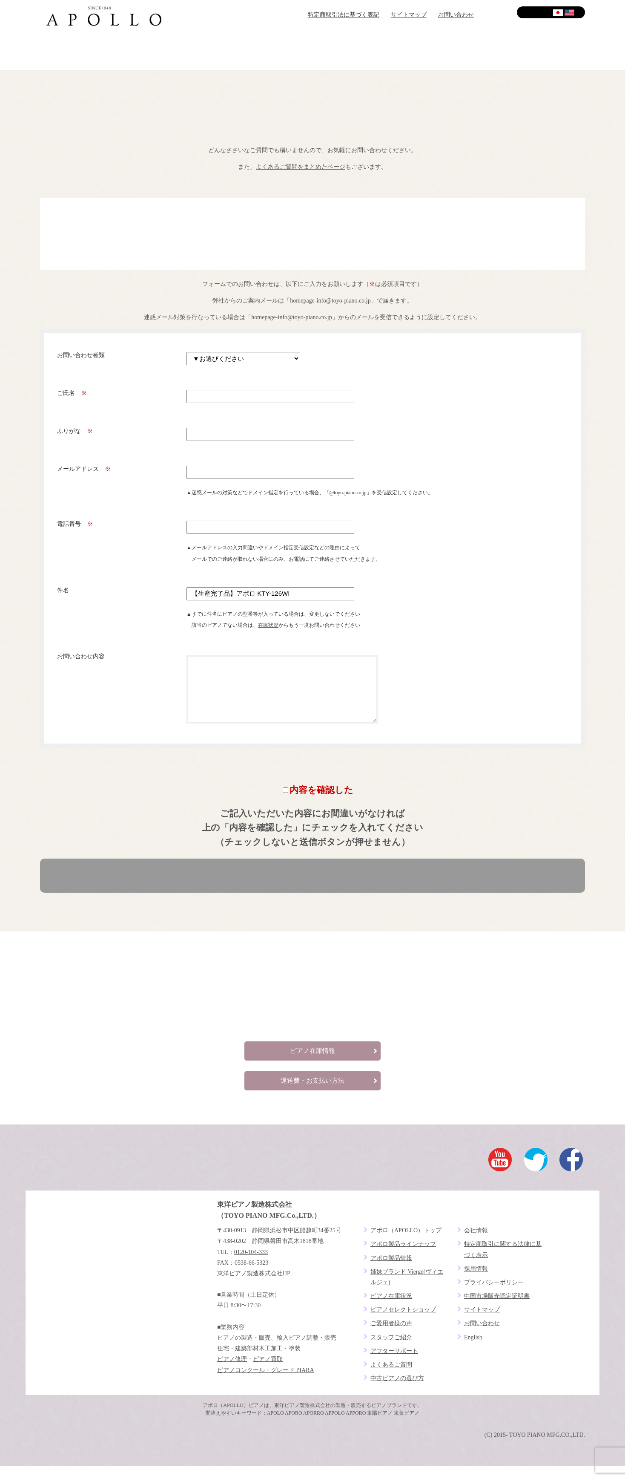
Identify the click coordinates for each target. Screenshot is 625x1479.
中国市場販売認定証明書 (497, 1309)
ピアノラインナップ (267, 51)
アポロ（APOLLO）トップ (406, 1243)
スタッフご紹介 (391, 1350)
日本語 (558, 12)
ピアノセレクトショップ (176, 51)
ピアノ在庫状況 (391, 1309)
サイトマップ (409, 15)
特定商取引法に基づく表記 (343, 15)
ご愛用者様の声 (357, 51)
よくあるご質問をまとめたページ (300, 167)
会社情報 (476, 1243)
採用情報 (476, 1281)
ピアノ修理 (232, 1372)
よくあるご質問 (539, 51)
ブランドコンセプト (85, 51)
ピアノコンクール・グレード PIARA (265, 1383)
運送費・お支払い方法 (312, 1093)
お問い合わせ (456, 15)
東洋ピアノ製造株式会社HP (253, 1286)
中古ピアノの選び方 (397, 1391)
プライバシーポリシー (494, 1295)
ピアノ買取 (268, 1372)
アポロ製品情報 (391, 1271)
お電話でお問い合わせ (312, 234)
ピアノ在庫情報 (312, 1063)
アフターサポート (448, 51)
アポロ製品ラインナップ (403, 1257)
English (570, 12)
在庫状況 (268, 625)
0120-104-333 (251, 1265)
